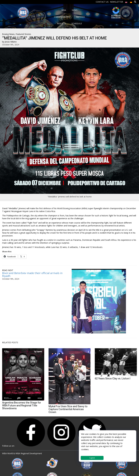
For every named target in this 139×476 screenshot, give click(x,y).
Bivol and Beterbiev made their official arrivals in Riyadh (32, 274)
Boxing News (8, 34)
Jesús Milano (11, 41)
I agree (92, 458)
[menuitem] (126, 1)
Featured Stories (23, 34)
